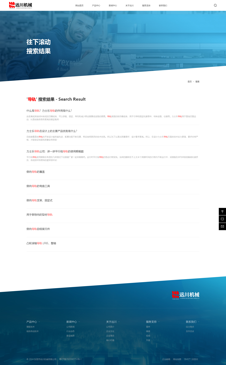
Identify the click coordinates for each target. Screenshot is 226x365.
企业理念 (110, 335)
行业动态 (70, 331)
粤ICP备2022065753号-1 (70, 359)
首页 (190, 81)
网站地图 (177, 359)
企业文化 (110, 331)
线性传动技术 (33, 331)
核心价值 (110, 340)
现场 (148, 335)
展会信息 (70, 335)
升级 (148, 340)
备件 (148, 326)
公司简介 (110, 326)
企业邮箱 (166, 359)
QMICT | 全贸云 (191, 359)
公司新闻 (70, 326)
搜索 (197, 81)
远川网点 (190, 326)
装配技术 (31, 326)
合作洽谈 (190, 331)
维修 (148, 331)
